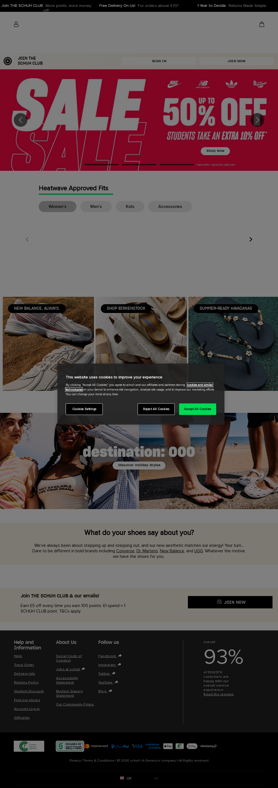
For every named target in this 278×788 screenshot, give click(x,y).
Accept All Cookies (197, 409)
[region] (140, 394)
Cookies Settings (84, 409)
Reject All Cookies (156, 409)
